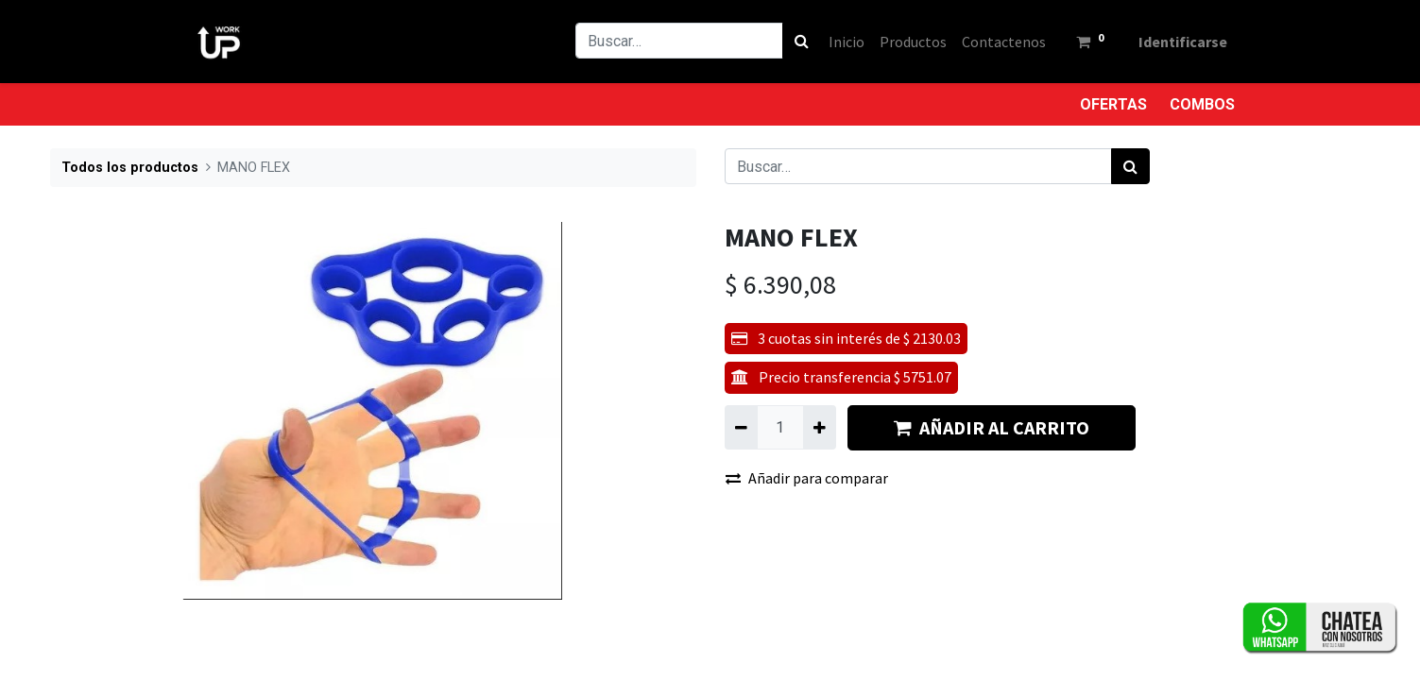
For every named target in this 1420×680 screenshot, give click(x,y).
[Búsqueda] (801, 41)
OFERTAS (1113, 104)
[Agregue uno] (819, 427)
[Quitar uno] (741, 427)
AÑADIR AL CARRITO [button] (991, 427)
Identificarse (1182, 41)
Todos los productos (129, 168)
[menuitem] (846, 41)
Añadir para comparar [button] (807, 477)
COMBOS (1202, 104)
